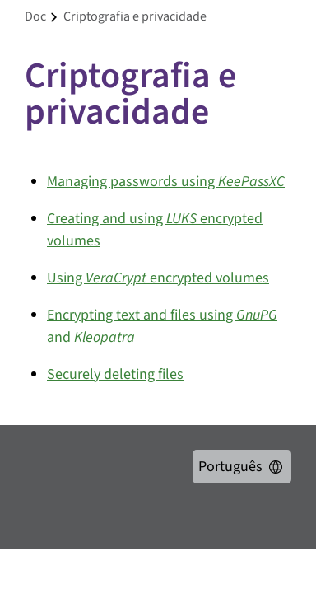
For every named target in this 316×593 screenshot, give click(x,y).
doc (35, 16)
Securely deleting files (115, 374)
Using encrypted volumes (158, 278)
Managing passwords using (166, 181)
